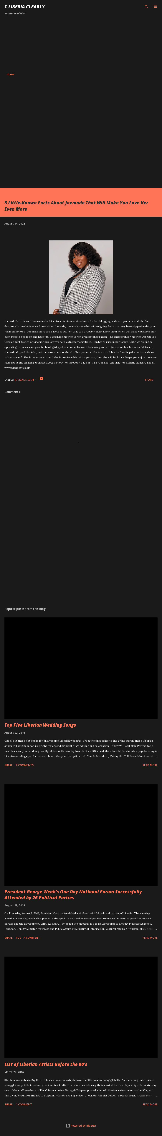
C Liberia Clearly (24, 7)
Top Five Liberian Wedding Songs (40, 725)
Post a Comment (28, 937)
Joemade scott (25, 379)
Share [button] (149, 379)
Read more (150, 765)
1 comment (24, 1104)
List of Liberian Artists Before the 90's (45, 1064)
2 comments (25, 765)
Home (10, 74)
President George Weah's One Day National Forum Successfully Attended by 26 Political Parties (73, 895)
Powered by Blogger (81, 1125)
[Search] (146, 6)
